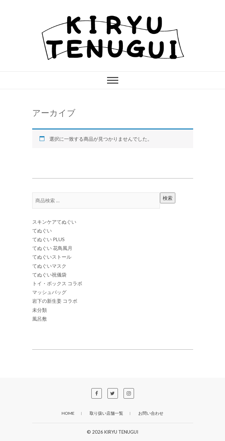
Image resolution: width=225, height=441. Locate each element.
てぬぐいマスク (49, 266)
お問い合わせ (150, 413)
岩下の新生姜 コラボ (54, 301)
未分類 (39, 310)
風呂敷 (39, 319)
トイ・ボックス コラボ (57, 283)
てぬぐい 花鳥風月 (52, 248)
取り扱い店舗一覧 (106, 413)
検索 (168, 198)
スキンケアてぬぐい (54, 222)
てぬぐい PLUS (48, 239)
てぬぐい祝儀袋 (49, 275)
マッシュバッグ (49, 292)
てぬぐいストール (51, 257)
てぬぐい (42, 230)
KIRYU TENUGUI (121, 432)
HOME (68, 413)
